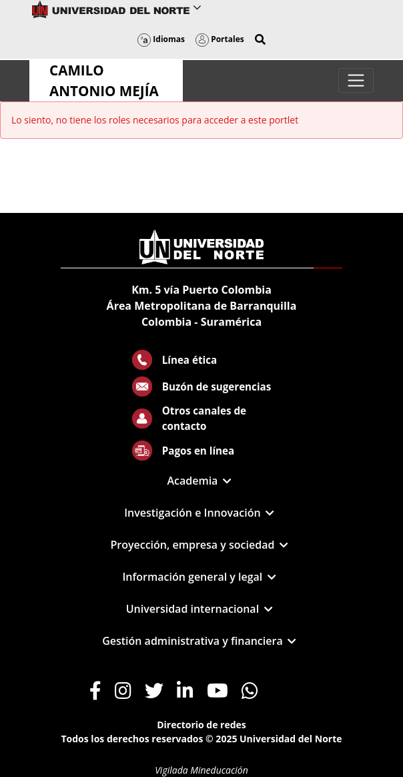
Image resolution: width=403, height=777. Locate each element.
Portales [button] (219, 39)
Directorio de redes (201, 724)
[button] (260, 39)
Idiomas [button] (161, 39)
